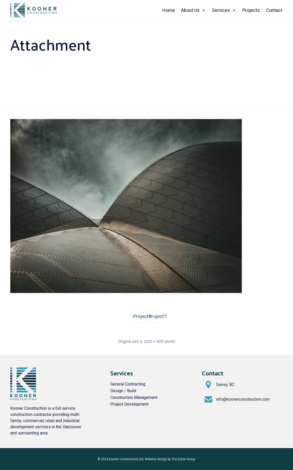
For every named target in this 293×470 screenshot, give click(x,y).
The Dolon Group (183, 459)
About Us (193, 10)
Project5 (139, 316)
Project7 (154, 316)
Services (224, 10)
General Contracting (127, 384)
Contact (274, 10)
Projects (251, 10)
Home (168, 10)
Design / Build (123, 390)
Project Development (129, 404)
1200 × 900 (154, 341)
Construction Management (133, 397)
